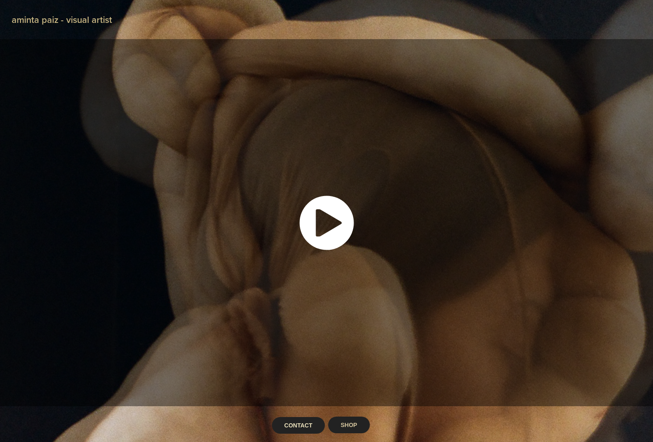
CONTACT (298, 425)
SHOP (349, 425)
